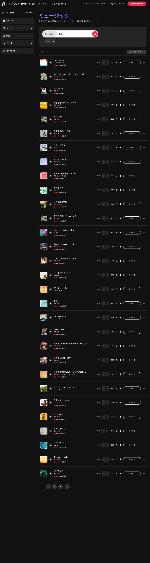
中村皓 (56, 190)
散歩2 (56, 301)
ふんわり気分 (59, 145)
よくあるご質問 (88, 4)
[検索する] (95, 34)
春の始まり (58, 188)
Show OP (58, 117)
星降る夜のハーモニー (63, 131)
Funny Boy (59, 443)
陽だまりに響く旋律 (62, 358)
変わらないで (59, 429)
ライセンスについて (101, 4)
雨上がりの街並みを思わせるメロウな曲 (71, 344)
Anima (56, 232)
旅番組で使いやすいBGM (64, 174)
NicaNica (57, 161)
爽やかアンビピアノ (62, 159)
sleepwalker (58, 290)
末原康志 (56, 332)
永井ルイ (56, 473)
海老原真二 (57, 119)
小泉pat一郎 (58, 105)
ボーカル (32, 4)
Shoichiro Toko (59, 62)
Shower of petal (61, 457)
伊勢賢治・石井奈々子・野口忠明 (64, 374)
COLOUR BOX (59, 76)
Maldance (58, 88)
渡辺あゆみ (57, 431)
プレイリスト (43, 4)
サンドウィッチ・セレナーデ (66, 387)
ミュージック (14, 4)
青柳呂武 (56, 303)
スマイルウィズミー (62, 273)
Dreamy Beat (60, 317)
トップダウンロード (58, 4)
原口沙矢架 (57, 459)
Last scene (59, 329)
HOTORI (57, 133)
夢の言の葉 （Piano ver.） (65, 216)
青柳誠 (56, 91)
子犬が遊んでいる (61, 400)
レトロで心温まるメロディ (65, 259)
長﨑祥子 (56, 445)
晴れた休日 (58, 414)
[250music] (3, 4)
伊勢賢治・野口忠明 (60, 176)
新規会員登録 (137, 4)
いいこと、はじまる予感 (64, 230)
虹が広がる (58, 471)
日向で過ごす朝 (60, 202)
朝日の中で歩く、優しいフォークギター (71, 74)
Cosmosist (59, 60)
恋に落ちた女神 (60, 288)
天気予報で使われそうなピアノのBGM (70, 372)
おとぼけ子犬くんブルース (65, 103)
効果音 (24, 4)
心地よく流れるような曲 (64, 244)
